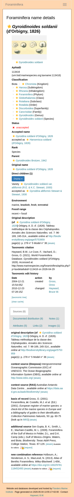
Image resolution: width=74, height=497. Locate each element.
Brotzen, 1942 (29, 160)
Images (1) (54, 325)
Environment (19, 200)
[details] (51, 243)
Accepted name (21, 131)
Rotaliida (21, 104)
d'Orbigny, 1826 (32, 136)
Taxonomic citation (23, 247)
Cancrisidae (23, 111)
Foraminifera (14, 4)
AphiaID (16, 67)
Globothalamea (25, 98)
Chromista (28, 84)
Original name (20, 164)
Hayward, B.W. (37, 495)
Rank (15, 147)
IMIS (25, 419)
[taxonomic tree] (19, 297)
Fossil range (19, 209)
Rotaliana (22, 101)
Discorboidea (24, 108)
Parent (15, 156)
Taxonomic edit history (25, 273)
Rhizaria (21, 91)
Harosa (21, 87)
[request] (28, 447)
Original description (23, 218)
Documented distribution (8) (28, 318)
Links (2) (37, 325)
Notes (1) (54, 318)
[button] (9, 26)
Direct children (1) (22, 173)
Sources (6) (19, 311)
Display (18, 179)
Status (15, 123)
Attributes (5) (20, 325)
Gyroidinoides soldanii (31, 62)
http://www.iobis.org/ (22, 377)
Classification (20, 79)
